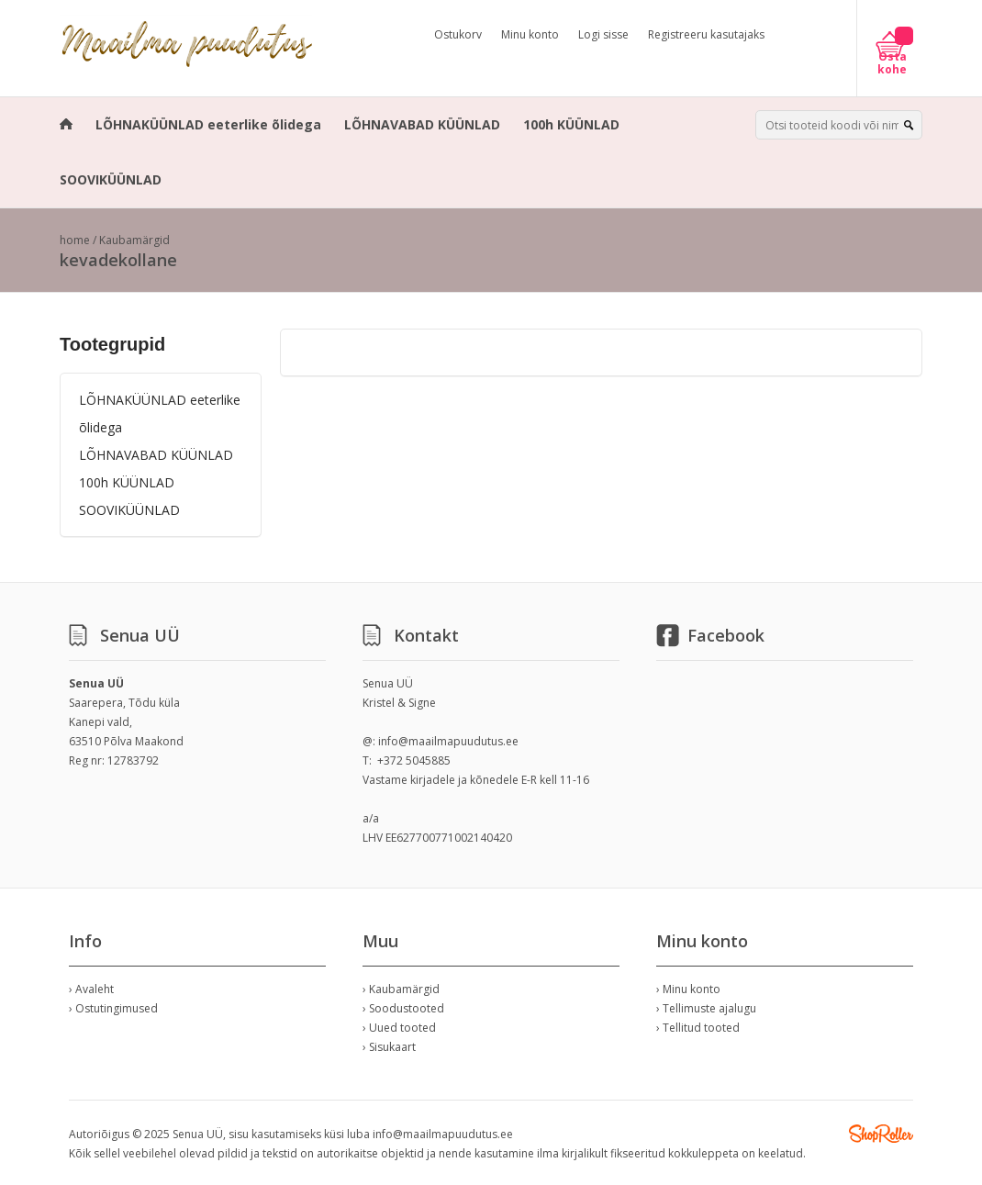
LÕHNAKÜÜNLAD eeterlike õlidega (208, 124)
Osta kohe (892, 63)
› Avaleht (91, 989)
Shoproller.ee (881, 1133)
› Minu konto (688, 989)
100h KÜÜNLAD (571, 124)
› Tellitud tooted (698, 1027)
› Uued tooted (399, 1027)
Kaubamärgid (134, 240)
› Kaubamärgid (401, 989)
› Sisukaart (389, 1047)
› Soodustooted (403, 1008)
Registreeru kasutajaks (706, 34)
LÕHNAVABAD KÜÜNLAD (422, 124)
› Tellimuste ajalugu (706, 1008)
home (75, 240)
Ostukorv (458, 34)
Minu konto (530, 34)
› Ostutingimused (113, 1008)
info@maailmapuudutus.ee (448, 741)
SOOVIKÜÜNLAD (111, 179)
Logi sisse (603, 34)
